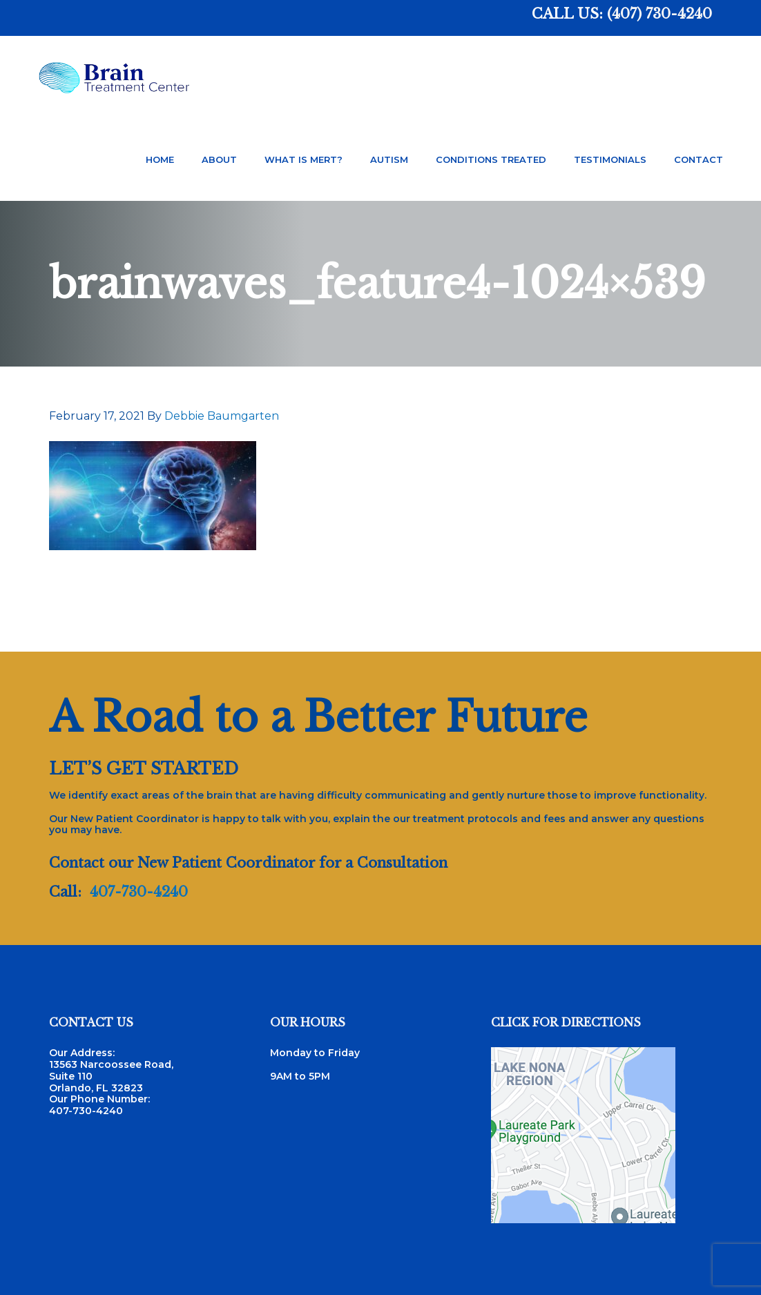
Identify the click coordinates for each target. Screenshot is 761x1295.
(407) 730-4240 (659, 14)
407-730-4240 (139, 892)
